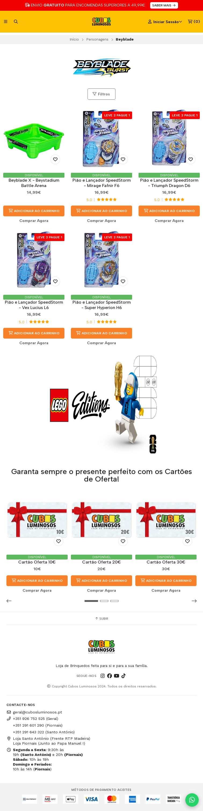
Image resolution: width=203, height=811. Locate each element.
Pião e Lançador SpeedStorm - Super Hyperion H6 (102, 305)
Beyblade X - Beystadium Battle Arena (34, 183)
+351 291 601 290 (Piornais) (38, 725)
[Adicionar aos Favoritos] (55, 159)
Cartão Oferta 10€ (37, 562)
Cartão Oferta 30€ (166, 562)
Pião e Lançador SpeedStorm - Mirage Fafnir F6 (102, 183)
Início (74, 39)
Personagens (97, 39)
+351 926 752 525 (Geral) (32, 718)
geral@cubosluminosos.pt (34, 712)
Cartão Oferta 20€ (101, 562)
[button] (10, 600)
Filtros (101, 94)
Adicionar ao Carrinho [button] (33, 211)
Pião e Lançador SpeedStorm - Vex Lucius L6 (34, 305)
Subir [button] (101, 618)
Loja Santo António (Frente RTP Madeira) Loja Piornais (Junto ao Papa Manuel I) (48, 740)
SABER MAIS (164, 5)
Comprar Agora (33, 220)
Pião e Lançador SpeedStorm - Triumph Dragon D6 (169, 183)
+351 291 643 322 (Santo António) (44, 732)
